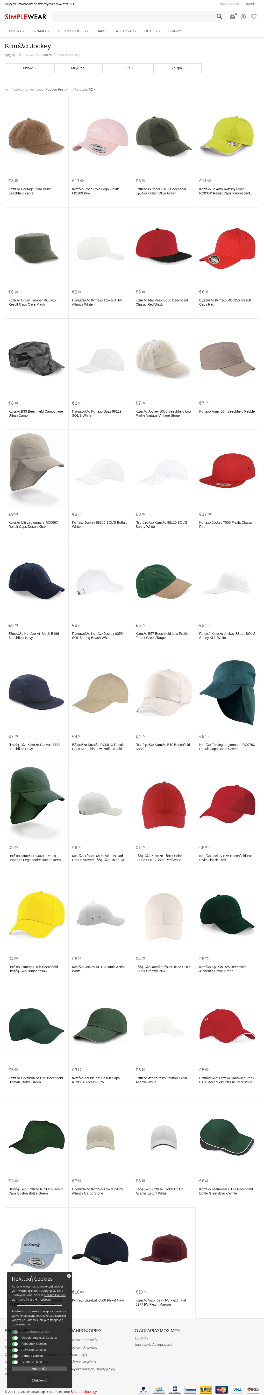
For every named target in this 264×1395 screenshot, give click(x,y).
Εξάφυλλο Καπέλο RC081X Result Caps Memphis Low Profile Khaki (98, 747)
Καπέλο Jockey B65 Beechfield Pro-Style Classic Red (226, 858)
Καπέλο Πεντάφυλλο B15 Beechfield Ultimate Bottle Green (35, 1080)
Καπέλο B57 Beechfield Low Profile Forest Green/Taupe (162, 636)
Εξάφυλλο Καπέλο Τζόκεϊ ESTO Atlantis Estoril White (159, 1191)
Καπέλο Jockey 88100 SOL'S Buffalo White (99, 525)
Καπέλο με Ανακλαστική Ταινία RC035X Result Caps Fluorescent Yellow (224, 191)
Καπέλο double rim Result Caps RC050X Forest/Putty (96, 1080)
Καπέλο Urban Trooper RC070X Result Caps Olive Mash (32, 302)
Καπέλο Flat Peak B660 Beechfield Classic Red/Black (162, 302)
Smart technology (84, 1392)
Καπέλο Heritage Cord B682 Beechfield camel (29, 191)
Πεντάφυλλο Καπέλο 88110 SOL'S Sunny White (161, 525)
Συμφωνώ (37, 1380)
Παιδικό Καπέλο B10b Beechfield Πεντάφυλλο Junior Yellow (33, 969)
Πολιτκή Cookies (33, 1290)
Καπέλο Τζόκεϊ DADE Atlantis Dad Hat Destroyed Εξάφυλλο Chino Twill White (99, 858)
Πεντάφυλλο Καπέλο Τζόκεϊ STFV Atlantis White (97, 302)
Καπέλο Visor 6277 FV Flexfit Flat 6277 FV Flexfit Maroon (161, 1302)
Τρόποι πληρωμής (83, 1347)
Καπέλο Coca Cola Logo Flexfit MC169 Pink (95, 191)
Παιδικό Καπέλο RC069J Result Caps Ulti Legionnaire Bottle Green (36, 858)
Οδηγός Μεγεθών (83, 1362)
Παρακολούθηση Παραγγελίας (92, 1369)
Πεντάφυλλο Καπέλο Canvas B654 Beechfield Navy (34, 747)
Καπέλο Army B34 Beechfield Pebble (227, 411)
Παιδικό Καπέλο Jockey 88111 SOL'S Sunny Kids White (227, 636)
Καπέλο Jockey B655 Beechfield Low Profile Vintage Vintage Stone (164, 413)
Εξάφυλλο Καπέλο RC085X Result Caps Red (225, 302)
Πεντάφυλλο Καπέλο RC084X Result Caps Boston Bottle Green (35, 1191)
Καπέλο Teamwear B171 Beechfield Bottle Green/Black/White (226, 1191)
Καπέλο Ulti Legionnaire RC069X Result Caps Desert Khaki (33, 525)
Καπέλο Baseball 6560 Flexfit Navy (98, 1300)
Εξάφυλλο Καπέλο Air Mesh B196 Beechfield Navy (33, 636)
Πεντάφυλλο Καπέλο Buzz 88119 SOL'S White (96, 413)
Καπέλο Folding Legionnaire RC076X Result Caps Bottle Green (227, 747)
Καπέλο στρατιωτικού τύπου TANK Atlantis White (161, 1080)
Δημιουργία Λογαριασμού (154, 1344)
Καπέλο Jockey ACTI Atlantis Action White (98, 969)
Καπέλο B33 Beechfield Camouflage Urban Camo (35, 413)
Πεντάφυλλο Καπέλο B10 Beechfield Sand (163, 747)
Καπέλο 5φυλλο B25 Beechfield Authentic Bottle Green (223, 969)
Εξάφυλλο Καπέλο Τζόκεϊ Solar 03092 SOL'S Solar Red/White (159, 858)
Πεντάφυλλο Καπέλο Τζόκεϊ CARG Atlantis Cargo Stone (97, 1191)
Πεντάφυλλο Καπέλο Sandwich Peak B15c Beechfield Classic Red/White (226, 1080)
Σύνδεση (141, 1338)
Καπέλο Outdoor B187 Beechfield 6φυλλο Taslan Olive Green (161, 191)
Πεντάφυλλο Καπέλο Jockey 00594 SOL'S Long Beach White (98, 636)
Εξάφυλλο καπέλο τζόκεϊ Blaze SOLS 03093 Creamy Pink (163, 969)
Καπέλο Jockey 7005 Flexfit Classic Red (225, 525)
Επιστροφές (79, 1355)
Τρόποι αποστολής (84, 1340)
